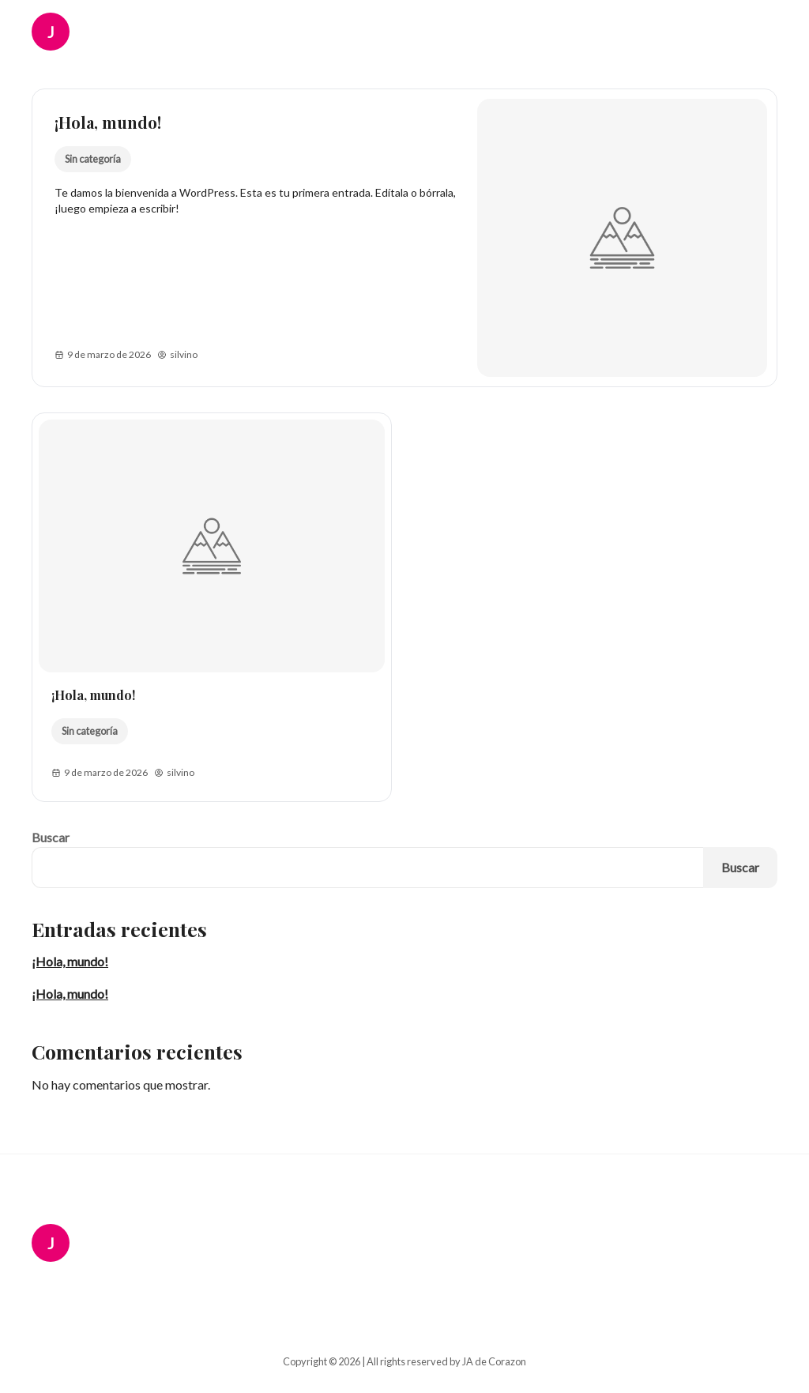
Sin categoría (93, 158)
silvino (177, 354)
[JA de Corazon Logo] (62, 31)
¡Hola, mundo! (108, 122)
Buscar (51, 837)
